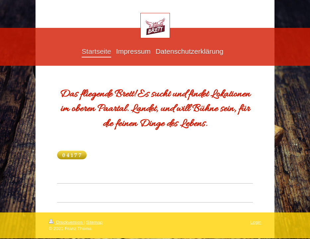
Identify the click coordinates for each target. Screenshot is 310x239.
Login (255, 222)
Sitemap (94, 222)
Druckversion (66, 222)
